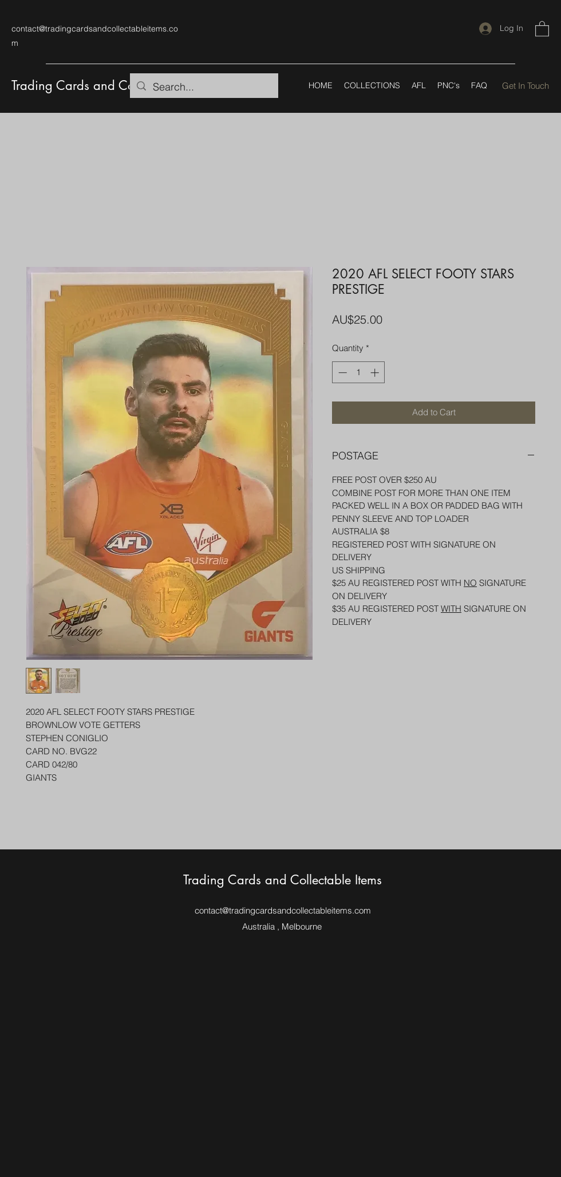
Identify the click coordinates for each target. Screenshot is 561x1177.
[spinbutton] (358, 372)
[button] (542, 28)
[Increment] (376, 372)
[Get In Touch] (525, 85)
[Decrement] (341, 372)
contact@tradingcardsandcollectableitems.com (283, 910)
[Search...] (203, 87)
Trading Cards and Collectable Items (110, 85)
